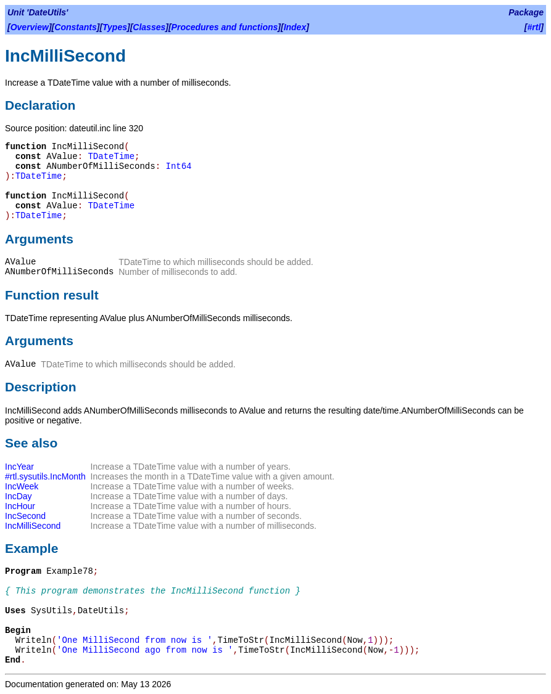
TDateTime (111, 156)
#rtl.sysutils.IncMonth (45, 476)
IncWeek (21, 486)
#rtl (534, 27)
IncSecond (25, 516)
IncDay (18, 496)
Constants (75, 27)
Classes (149, 27)
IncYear (19, 467)
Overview (29, 27)
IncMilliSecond (32, 526)
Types (114, 27)
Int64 (178, 166)
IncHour (20, 506)
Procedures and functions (225, 27)
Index (295, 27)
